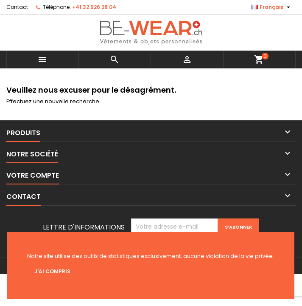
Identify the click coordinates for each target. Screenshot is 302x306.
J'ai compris (52, 271)
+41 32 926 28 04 (94, 7)
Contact (17, 7)
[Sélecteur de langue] (271, 7)
